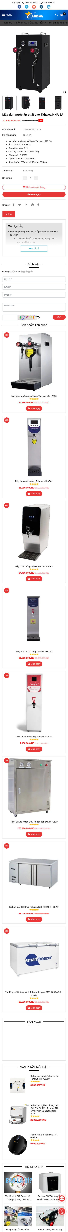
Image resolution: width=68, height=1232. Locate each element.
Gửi (59, 317)
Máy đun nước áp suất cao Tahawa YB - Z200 (34, 396)
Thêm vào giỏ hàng (34, 187)
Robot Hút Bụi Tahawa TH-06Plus (43, 1136)
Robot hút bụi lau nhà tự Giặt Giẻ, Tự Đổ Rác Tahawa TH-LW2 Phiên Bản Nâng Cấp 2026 (44, 1109)
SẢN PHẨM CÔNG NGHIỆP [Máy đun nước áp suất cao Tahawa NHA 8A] (30, 23)
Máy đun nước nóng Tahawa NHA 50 (34, 651)
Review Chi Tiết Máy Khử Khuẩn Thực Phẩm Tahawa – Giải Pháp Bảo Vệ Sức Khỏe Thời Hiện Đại (50, 1198)
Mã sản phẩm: (9, 135)
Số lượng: (7, 178)
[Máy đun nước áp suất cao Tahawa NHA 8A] (34, 14)
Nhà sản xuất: (9, 129)
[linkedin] (48, 6)
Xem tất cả (34, 248)
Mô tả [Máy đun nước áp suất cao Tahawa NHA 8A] (9, 214)
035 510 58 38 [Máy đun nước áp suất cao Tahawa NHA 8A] (47, 3)
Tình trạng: (8, 170)
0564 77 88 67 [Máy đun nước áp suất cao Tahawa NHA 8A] (30, 3)
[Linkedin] (26, 205)
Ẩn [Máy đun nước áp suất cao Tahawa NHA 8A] (21, 226)
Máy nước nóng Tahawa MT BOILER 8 (34, 566)
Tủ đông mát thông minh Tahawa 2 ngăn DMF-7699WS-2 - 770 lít (34, 994)
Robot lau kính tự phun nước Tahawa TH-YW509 (44, 1077)
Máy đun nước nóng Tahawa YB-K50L (34, 481)
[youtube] (34, 6)
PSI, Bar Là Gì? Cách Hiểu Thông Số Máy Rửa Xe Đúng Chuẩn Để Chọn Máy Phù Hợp (17, 1198)
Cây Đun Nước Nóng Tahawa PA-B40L (34, 736)
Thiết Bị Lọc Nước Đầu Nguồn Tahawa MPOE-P (34, 822)
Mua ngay (34, 194)
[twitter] (27, 6)
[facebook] (19, 6)
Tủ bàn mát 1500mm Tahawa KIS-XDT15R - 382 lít (34, 907)
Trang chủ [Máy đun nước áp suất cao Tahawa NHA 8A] (7, 23)
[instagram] (41, 6)
